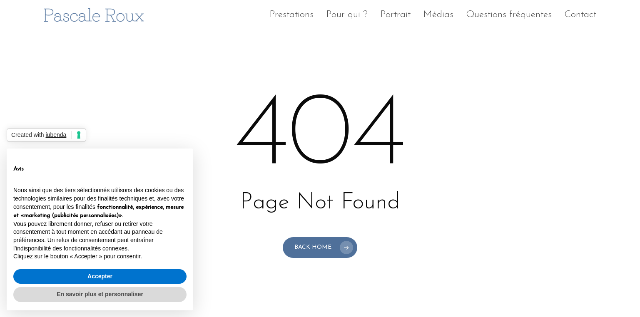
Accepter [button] (99, 276)
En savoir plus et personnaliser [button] (100, 294)
